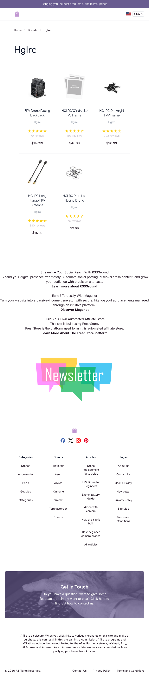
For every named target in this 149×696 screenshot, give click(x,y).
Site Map (123, 508)
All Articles (91, 544)
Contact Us (123, 474)
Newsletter (123, 491)
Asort (58, 474)
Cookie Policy (123, 483)
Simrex (58, 500)
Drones (25, 465)
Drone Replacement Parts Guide (90, 469)
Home (18, 30)
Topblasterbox (58, 508)
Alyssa (58, 483)
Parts (25, 483)
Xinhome (58, 491)
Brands (32, 30)
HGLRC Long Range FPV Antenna (37, 200)
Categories (26, 500)
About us (123, 465)
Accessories (25, 474)
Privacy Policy (123, 500)
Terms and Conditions (130, 670)
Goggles (25, 491)
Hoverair (58, 465)
